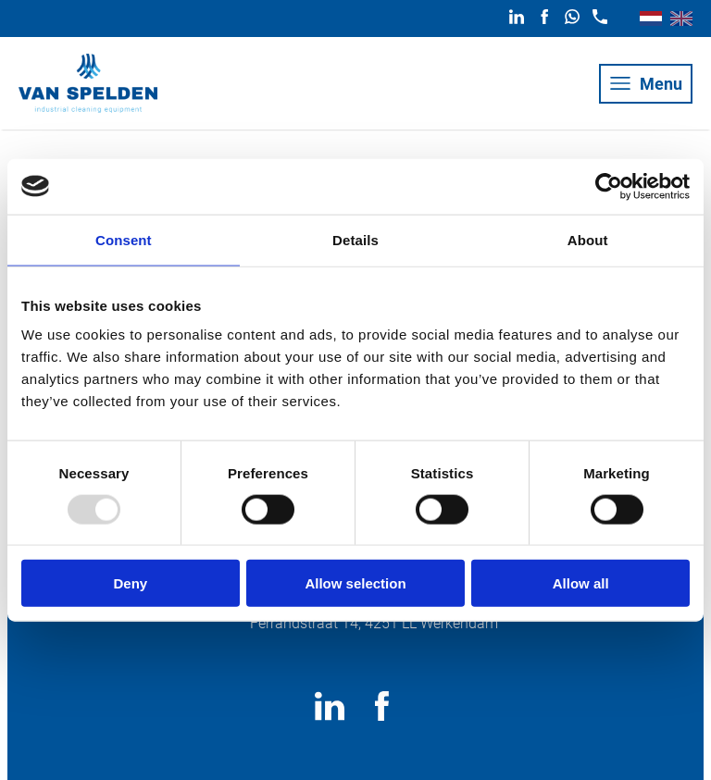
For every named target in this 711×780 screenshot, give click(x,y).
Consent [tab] (123, 239)
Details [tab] (355, 239)
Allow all (581, 583)
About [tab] (588, 239)
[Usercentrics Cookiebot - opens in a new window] (609, 186)
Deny (130, 583)
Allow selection (355, 583)
